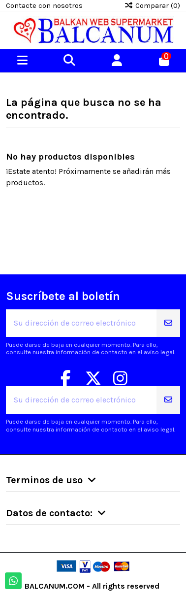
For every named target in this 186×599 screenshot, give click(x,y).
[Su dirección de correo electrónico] (81, 323)
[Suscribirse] (168, 323)
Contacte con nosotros (44, 5)
